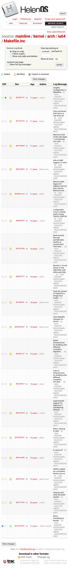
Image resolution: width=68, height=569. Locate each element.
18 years (33, 221)
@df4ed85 (20, 457)
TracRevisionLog (27, 549)
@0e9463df (20, 327)
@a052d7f (20, 276)
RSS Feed (26, 557)
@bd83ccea (20, 194)
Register (38, 19)
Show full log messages (19, 64)
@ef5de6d (20, 145)
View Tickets (57, 27)
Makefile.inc (14, 41)
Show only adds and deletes (23, 56)
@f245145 (20, 121)
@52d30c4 (20, 384)
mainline (22, 36)
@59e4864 (20, 169)
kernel (38, 36)
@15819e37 (20, 437)
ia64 (61, 36)
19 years (33, 354)
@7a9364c (20, 302)
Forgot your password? (55, 19)
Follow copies (17, 54)
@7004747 (20, 97)
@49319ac (20, 479)
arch (51, 36)
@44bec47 (20, 353)
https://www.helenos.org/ (55, 563)
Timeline (23, 23)
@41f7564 (20, 502)
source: (8, 36)
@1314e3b (20, 248)
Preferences (25, 19)
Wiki (11, 23)
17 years (33, 98)
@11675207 (20, 526)
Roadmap (37, 23)
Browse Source (55, 23)
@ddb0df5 (20, 220)
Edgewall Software (31, 563)
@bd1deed (20, 413)
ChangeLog (43, 557)
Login (14, 19)
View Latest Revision (56, 32)
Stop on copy (17, 51)
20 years (33, 502)
